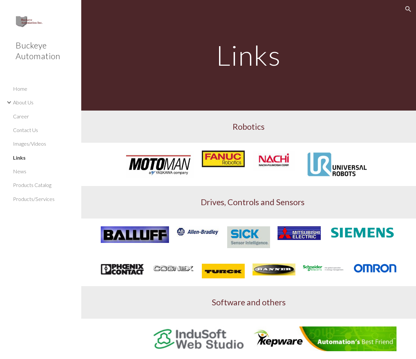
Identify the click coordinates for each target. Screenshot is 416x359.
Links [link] (19, 157)
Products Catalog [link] (32, 185)
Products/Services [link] (34, 199)
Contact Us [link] (25, 130)
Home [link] (20, 89)
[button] (408, 9)
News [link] (19, 171)
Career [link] (21, 116)
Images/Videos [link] (29, 143)
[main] (249, 55)
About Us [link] (23, 102)
